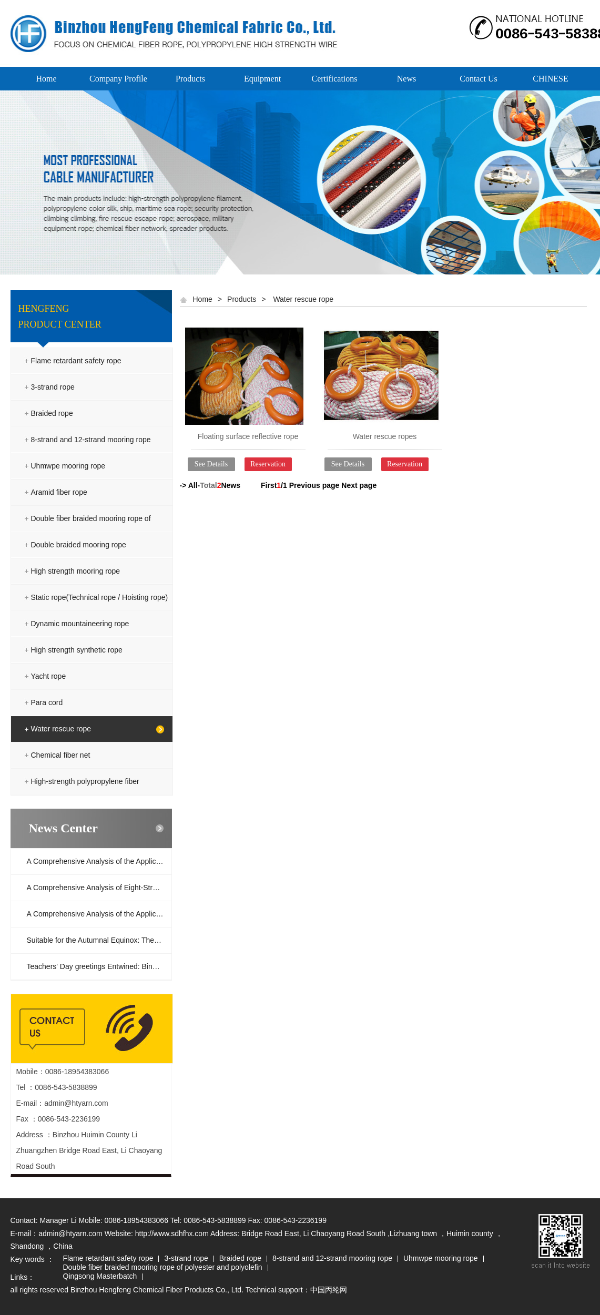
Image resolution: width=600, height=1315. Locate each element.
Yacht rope (48, 676)
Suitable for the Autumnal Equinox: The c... (96, 940)
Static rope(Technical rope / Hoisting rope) (99, 597)
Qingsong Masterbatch (100, 1276)
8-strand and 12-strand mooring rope (91, 439)
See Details (211, 464)
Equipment (262, 78)
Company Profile (118, 78)
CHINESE (550, 78)
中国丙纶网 (328, 1290)
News (406, 78)
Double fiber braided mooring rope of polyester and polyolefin (91, 531)
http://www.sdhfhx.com (172, 1233)
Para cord (47, 702)
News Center (63, 828)
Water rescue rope (61, 729)
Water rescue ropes (385, 436)
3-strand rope (53, 387)
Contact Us (478, 78)
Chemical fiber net (60, 755)
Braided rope (52, 413)
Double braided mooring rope (78, 545)
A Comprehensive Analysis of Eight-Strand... (99, 887)
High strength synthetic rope (77, 650)
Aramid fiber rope (59, 492)
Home (46, 78)
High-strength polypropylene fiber (85, 781)
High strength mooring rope (75, 571)
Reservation (268, 464)
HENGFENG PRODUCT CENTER (59, 316)
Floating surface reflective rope (248, 436)
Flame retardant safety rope (76, 360)
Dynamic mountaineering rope (80, 623)
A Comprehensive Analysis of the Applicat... (97, 861)
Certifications (334, 78)
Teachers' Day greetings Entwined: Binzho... (99, 966)
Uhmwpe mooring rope (68, 466)
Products (190, 78)
